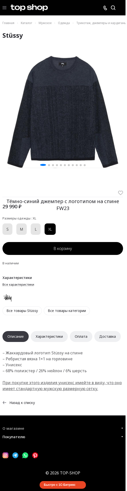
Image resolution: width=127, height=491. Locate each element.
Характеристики (49, 336)
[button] (43, 165)
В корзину (62, 248)
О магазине (13, 428)
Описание (15, 336)
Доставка (107, 336)
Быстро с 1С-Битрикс (60, 485)
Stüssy (12, 35)
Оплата (81, 336)
